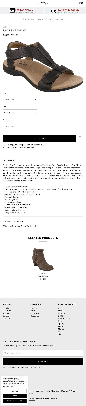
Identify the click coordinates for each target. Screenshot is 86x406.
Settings (14, 391)
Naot (60, 321)
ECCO (60, 316)
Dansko (61, 313)
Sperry (61, 324)
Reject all (15, 396)
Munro (61, 329)
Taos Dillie (43, 276)
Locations (7, 311)
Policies (6, 313)
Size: (4, 107)
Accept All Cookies (14, 400)
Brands (6, 308)
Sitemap (6, 319)
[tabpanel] (43, 264)
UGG (60, 308)
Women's (34, 308)
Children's (34, 313)
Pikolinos (62, 331)
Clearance (34, 316)
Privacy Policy (9, 386)
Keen (60, 326)
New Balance (64, 319)
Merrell (61, 311)
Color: (5, 93)
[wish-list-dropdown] (79, 137)
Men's (32, 311)
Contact (6, 316)
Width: (5, 120)
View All (61, 334)
